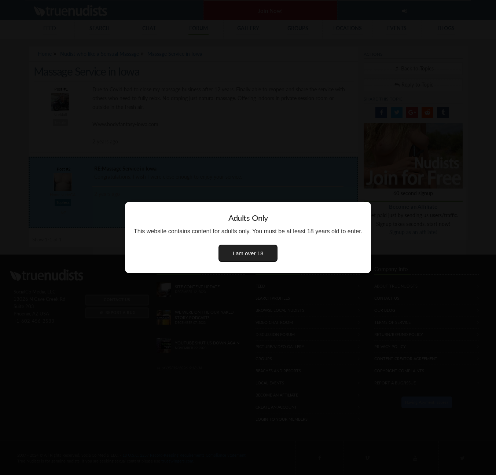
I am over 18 (248, 253)
